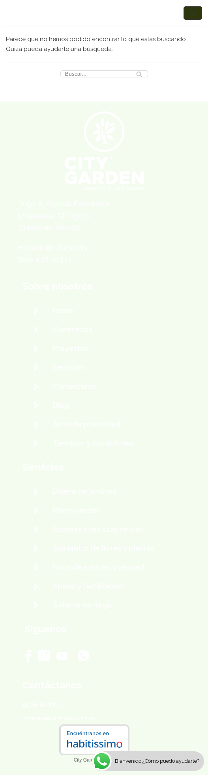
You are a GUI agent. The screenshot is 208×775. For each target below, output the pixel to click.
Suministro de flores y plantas (103, 548)
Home (63, 310)
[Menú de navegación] (193, 13)
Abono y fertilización (88, 586)
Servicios (68, 367)
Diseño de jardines (84, 491)
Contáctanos (75, 386)
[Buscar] (104, 73)
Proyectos (70, 348)
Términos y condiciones (93, 443)
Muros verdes (76, 510)
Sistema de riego (82, 605)
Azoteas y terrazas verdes (98, 529)
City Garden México (94, 760)
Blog (61, 405)
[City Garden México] (29, 13)
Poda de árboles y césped (98, 567)
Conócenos (72, 329)
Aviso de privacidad (86, 424)
